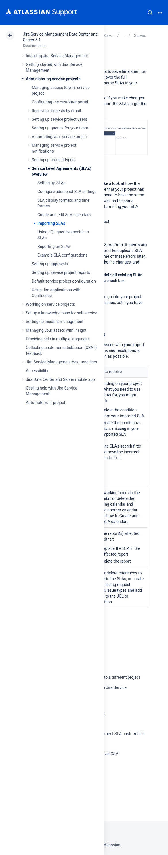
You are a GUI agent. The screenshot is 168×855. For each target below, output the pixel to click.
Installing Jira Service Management (57, 55)
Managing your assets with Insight (56, 330)
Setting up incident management (54, 321)
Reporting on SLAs (53, 246)
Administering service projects (53, 79)
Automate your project (45, 402)
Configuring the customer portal (60, 102)
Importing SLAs (51, 223)
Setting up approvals (50, 263)
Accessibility (37, 370)
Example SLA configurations (62, 255)
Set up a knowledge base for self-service (61, 313)
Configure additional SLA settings (67, 191)
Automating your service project (60, 136)
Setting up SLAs (51, 183)
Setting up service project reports (61, 272)
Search (150, 12)
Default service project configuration (64, 281)
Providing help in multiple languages (58, 339)
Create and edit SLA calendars (64, 214)
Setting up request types (53, 159)
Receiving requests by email (56, 110)
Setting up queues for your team (60, 128)
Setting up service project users (59, 119)
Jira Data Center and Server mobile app (60, 379)
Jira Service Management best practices (61, 362)
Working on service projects (50, 304)
